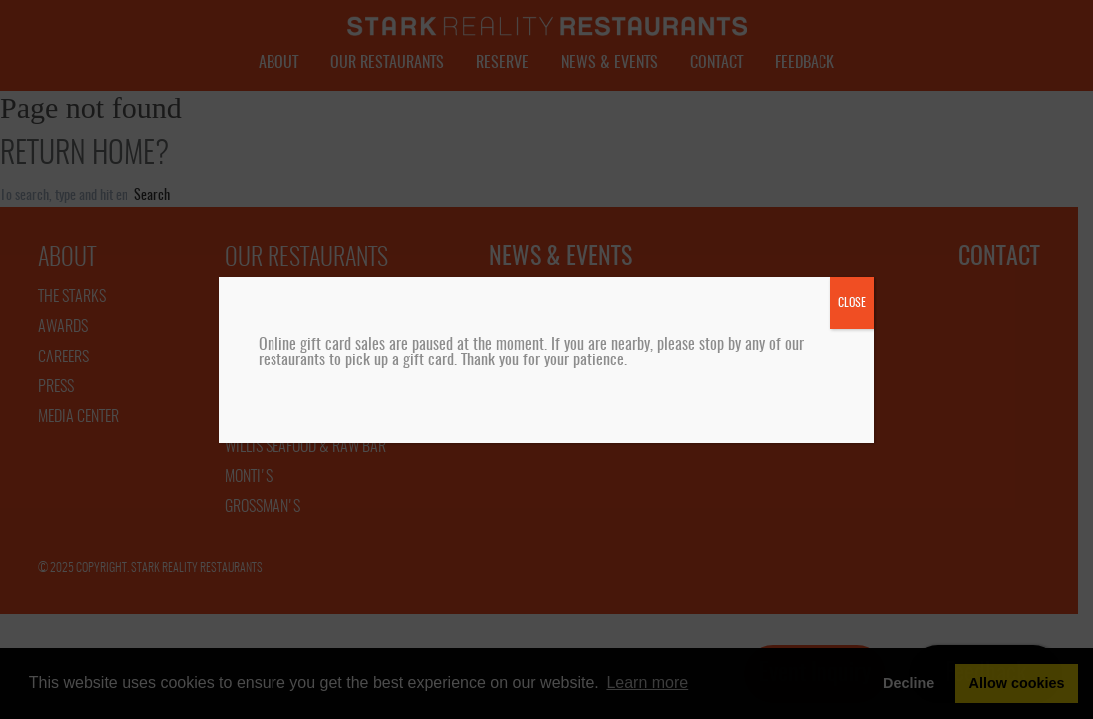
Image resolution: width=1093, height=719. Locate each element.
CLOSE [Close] (852, 303)
